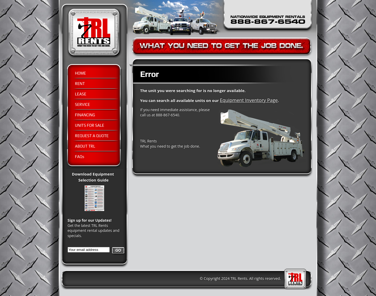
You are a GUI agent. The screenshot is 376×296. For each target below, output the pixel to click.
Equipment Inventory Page (249, 100)
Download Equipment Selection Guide (97, 179)
